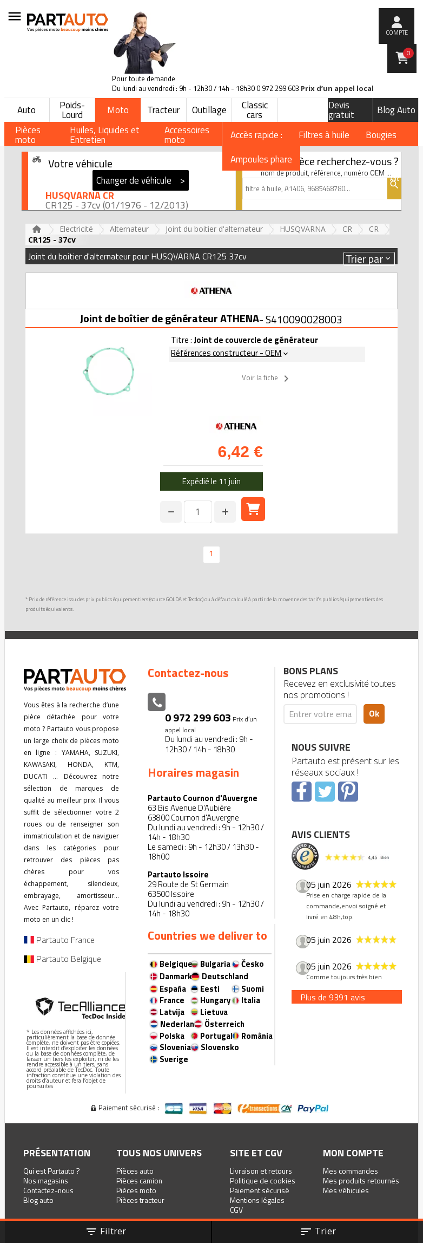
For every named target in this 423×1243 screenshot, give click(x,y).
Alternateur (129, 229)
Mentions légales (257, 1200)
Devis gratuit (341, 110)
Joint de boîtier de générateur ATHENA (169, 318)
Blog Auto (396, 110)
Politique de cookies (262, 1180)
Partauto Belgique (62, 958)
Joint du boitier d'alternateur (214, 229)
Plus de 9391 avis (332, 997)
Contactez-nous (48, 1190)
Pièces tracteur (140, 1200)
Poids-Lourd (72, 110)
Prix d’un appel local (337, 88)
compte (397, 32)
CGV (236, 1209)
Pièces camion (139, 1180)
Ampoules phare (261, 159)
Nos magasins (45, 1180)
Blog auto (38, 1200)
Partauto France (59, 939)
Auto (26, 110)
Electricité (76, 229)
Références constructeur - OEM (230, 353)
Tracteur (163, 110)
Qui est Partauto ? (51, 1170)
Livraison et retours (261, 1170)
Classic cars (255, 110)
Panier (408, 53)
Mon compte (353, 1153)
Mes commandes (350, 1170)
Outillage (209, 110)
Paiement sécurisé (259, 1190)
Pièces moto (136, 1190)
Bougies (381, 135)
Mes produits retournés (361, 1180)
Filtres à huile (324, 135)
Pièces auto (135, 1170)
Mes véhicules (346, 1190)
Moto (118, 110)
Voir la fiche (267, 378)
